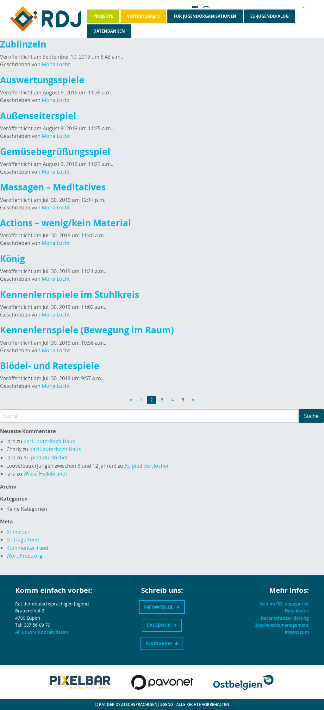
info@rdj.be (158, 607)
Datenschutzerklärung (285, 618)
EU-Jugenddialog (269, 16)
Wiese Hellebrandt (45, 473)
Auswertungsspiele (42, 80)
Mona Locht (56, 64)
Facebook (159, 625)
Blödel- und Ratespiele (49, 366)
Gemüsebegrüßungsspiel (55, 151)
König (12, 259)
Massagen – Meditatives (53, 187)
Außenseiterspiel (38, 116)
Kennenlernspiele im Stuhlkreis (69, 294)
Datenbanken (109, 31)
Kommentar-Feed (27, 547)
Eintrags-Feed (22, 539)
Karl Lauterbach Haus (49, 441)
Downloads (297, 611)
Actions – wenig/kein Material (65, 223)
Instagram (159, 643)
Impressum (297, 632)
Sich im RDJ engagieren (284, 604)
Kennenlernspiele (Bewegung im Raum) (87, 330)
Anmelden (18, 531)
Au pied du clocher (45, 457)
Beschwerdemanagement (281, 625)
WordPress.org (24, 555)
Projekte (103, 16)
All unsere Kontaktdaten (41, 632)
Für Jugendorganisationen (205, 16)
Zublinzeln (23, 44)
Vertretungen (143, 16)
